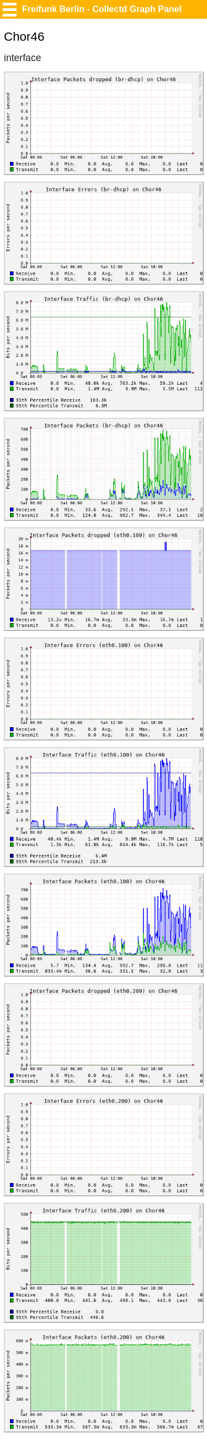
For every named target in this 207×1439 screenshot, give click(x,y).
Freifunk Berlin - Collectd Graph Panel (102, 9)
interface (22, 57)
